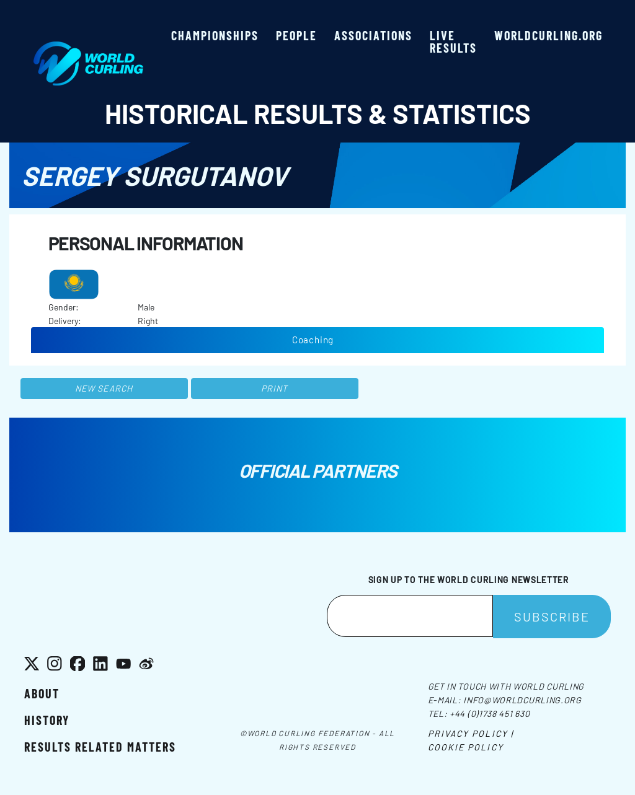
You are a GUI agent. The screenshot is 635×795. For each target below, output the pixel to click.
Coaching (313, 339)
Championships (215, 35)
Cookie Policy (466, 747)
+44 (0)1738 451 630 (490, 713)
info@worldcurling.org (522, 700)
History (46, 720)
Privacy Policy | (471, 733)
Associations (373, 35)
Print (274, 388)
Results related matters (100, 746)
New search (104, 388)
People (296, 35)
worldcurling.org (548, 35)
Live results (453, 41)
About (42, 693)
